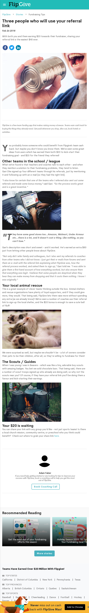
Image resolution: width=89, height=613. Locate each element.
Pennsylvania (63, 579)
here (56, 435)
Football (65, 597)
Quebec (53, 588)
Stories (19, 14)
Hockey (78, 597)
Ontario (40, 588)
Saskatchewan (68, 588)
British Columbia (23, 588)
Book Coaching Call (45, 486)
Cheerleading (38, 597)
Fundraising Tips (37, 14)
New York (47, 579)
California (7, 579)
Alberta (6, 588)
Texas (77, 579)
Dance (52, 597)
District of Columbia (27, 579)
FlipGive (6, 14)
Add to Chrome (75, 607)
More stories (44, 553)
